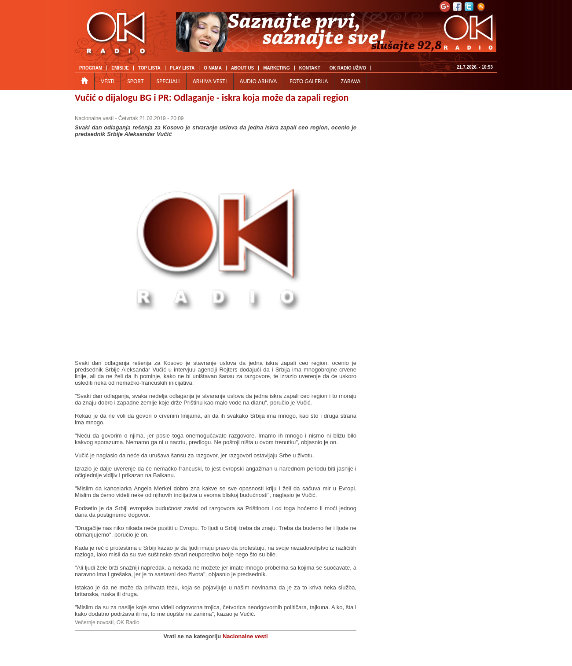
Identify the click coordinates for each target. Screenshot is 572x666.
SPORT (135, 81)
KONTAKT (309, 68)
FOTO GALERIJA (309, 81)
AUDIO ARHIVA (258, 81)
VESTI (107, 81)
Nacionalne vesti (94, 118)
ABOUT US (242, 68)
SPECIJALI (168, 81)
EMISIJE (119, 68)
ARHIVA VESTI (210, 81)
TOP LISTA (149, 68)
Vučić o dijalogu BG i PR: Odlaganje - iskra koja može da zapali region (211, 97)
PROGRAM (90, 68)
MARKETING (276, 68)
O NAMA (213, 68)
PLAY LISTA (182, 68)
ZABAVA (350, 81)
